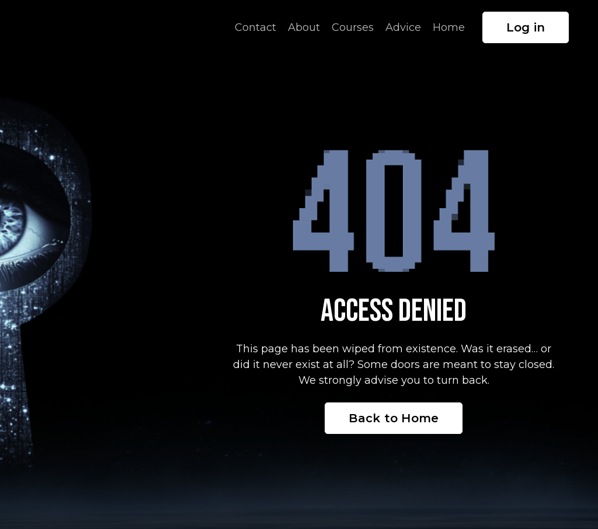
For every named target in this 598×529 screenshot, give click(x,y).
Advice (403, 27)
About (304, 27)
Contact (255, 27)
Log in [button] (525, 27)
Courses (353, 27)
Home (449, 27)
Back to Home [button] (394, 418)
